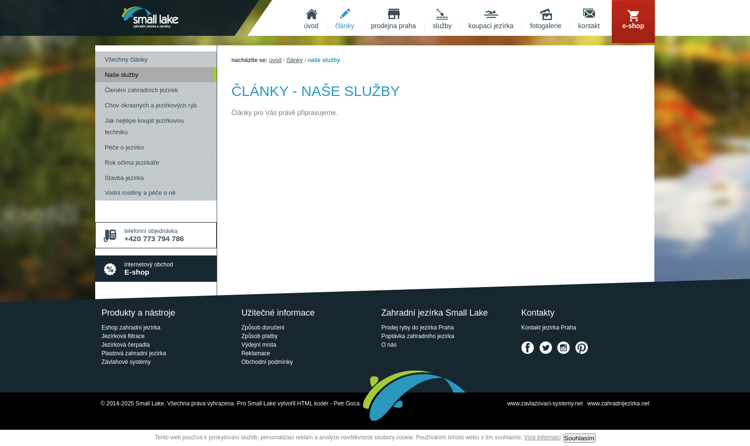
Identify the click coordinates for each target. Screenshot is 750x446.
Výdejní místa (259, 344)
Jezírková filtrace (122, 336)
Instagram (563, 347)
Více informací (542, 437)
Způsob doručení (263, 327)
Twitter (546, 347)
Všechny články (126, 59)
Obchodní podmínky (267, 362)
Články (295, 60)
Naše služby (121, 74)
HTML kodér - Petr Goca (328, 403)
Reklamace (256, 353)
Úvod (275, 60)
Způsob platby (260, 336)
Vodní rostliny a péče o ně (140, 192)
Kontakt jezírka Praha (548, 327)
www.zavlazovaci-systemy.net (545, 403)
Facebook (527, 347)
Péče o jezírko (124, 147)
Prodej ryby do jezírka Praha (417, 327)
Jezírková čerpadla (125, 344)
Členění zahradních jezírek (141, 90)
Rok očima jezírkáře (132, 162)
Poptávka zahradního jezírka (417, 336)
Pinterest (581, 347)
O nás (389, 344)
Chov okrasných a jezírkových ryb (151, 105)
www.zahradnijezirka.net (618, 403)
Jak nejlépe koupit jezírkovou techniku (144, 126)
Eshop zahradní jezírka (130, 327)
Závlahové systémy (126, 362)
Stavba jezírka (124, 177)
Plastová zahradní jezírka (133, 353)
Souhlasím (579, 438)
